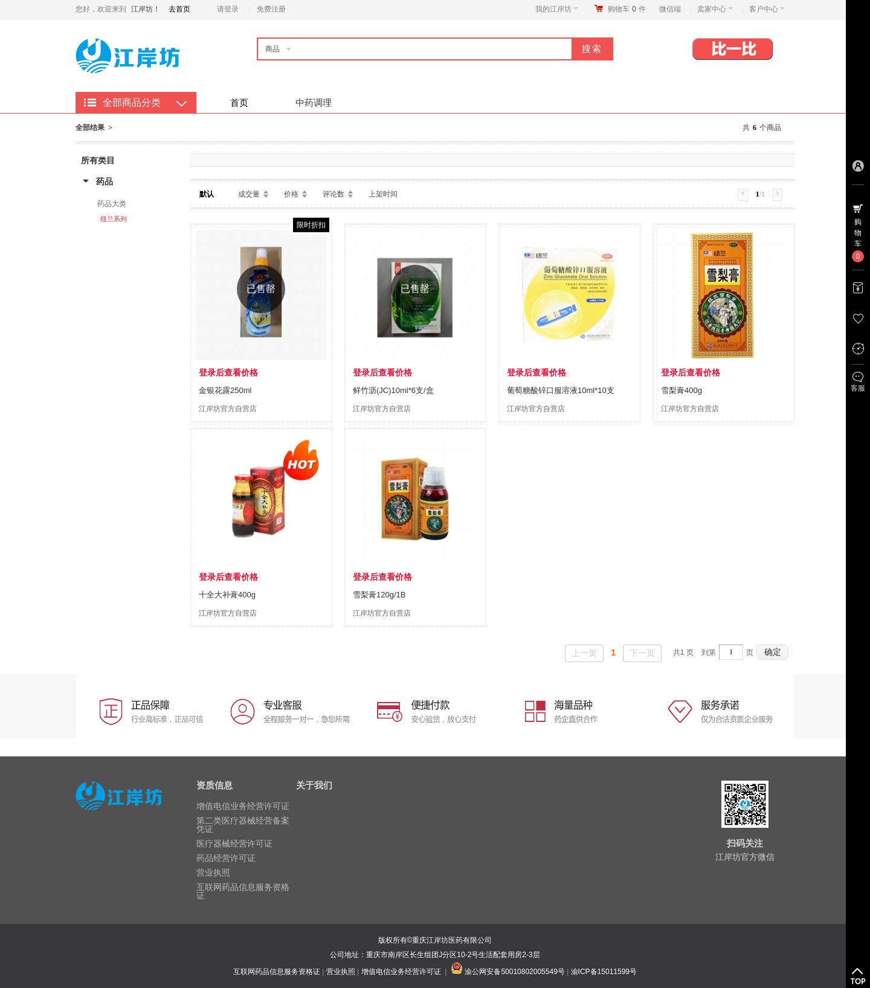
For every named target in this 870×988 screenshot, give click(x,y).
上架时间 (383, 194)
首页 (239, 102)
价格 (291, 194)
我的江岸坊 (556, 9)
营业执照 (213, 872)
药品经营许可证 (226, 858)
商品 (272, 49)
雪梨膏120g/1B (379, 594)
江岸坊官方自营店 (228, 409)
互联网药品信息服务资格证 (242, 891)
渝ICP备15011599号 (604, 971)
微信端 (670, 9)
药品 (104, 181)
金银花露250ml (225, 390)
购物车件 (627, 9)
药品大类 (111, 204)
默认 (206, 194)
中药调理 (313, 102)
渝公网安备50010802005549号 (514, 971)
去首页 (179, 9)
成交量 (249, 194)
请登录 (228, 9)
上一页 (584, 653)
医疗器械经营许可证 (234, 843)
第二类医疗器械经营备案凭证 (242, 825)
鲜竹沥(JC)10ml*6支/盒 (393, 390)
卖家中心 (715, 9)
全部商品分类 (132, 102)
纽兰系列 (113, 219)
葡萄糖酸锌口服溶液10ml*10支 (560, 390)
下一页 (642, 653)
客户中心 (767, 9)
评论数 (333, 194)
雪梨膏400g (681, 390)
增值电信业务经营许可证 (242, 806)
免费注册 (271, 9)
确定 (772, 652)
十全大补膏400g (227, 594)
